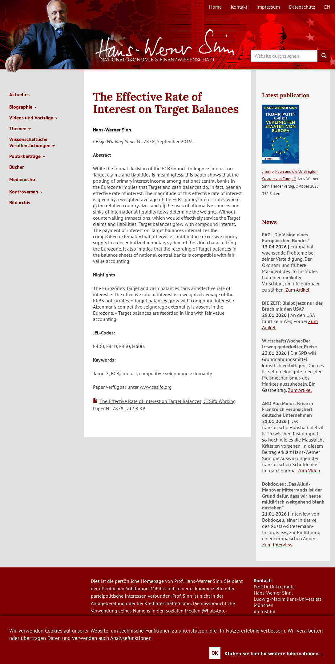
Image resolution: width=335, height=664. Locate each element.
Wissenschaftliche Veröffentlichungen (32, 142)
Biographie (23, 107)
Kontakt (239, 7)
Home (215, 7)
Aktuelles (19, 94)
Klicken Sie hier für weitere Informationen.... (273, 653)
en (327, 7)
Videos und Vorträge (33, 117)
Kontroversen (25, 192)
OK (215, 652)
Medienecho (22, 179)
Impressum (268, 7)
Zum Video (308, 470)
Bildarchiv (19, 202)
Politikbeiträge (27, 156)
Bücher (16, 167)
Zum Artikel (297, 290)
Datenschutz (302, 7)
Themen (20, 128)
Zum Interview (277, 545)
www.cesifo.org (156, 387)
